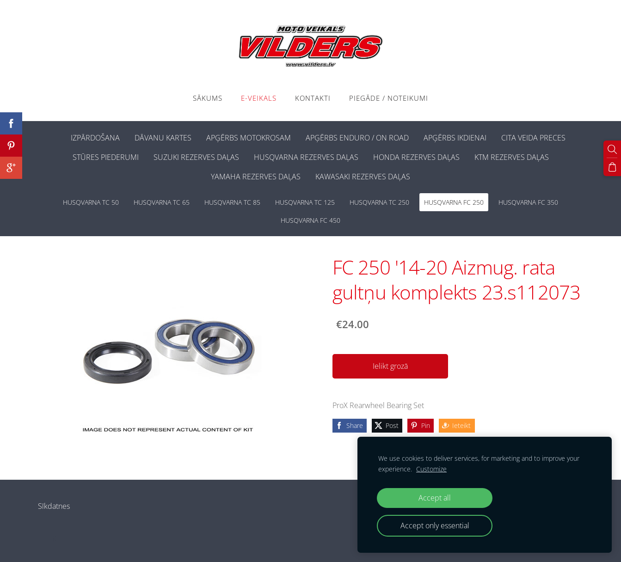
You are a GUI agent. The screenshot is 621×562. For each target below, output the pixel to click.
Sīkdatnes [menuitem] (54, 506)
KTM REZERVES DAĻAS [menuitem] (511, 157)
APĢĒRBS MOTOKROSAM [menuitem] (248, 138)
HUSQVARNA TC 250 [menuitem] (379, 202)
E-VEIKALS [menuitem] (259, 98)
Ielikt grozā (390, 366)
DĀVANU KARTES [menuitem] (163, 138)
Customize (431, 468)
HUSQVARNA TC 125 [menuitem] (305, 202)
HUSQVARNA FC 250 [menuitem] (454, 202)
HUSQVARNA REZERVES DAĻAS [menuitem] (306, 157)
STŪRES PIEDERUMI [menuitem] (106, 157)
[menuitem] (56, 135)
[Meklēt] (612, 149)
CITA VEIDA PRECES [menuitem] (533, 138)
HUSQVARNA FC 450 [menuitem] (310, 220)
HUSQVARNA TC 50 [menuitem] (91, 202)
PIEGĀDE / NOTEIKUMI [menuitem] (388, 98)
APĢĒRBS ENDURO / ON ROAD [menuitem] (357, 138)
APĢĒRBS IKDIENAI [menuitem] (455, 138)
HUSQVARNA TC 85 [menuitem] (232, 202)
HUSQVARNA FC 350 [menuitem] (528, 202)
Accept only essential (434, 525)
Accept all (434, 498)
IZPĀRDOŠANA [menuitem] (95, 138)
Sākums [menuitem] (207, 98)
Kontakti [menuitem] (313, 98)
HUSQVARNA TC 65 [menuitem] (162, 202)
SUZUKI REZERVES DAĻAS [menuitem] (196, 157)
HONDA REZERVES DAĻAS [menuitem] (416, 157)
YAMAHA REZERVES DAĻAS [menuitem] (256, 176)
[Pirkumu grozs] (612, 167)
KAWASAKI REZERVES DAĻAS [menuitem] (362, 176)
